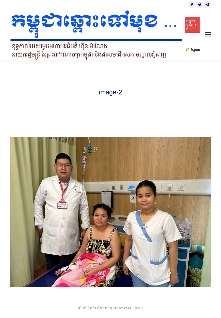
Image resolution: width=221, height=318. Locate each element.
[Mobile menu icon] (208, 34)
